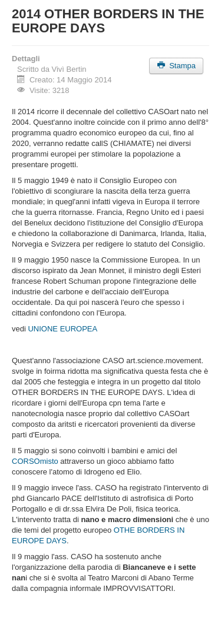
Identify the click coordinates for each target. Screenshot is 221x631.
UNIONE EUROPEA (62, 328)
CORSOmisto (35, 461)
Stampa (176, 65)
